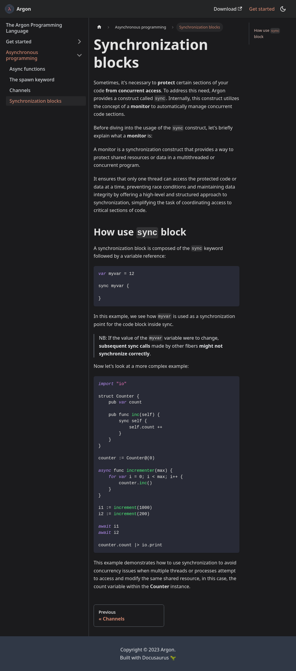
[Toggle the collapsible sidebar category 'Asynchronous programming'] (79, 55)
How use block (267, 33)
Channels (20, 90)
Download (228, 9)
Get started (262, 9)
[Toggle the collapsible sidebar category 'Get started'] (79, 41)
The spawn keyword (32, 79)
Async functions (27, 69)
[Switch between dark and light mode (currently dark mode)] (283, 9)
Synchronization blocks (35, 101)
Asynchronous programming (22, 55)
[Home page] (99, 27)
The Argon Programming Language (34, 28)
